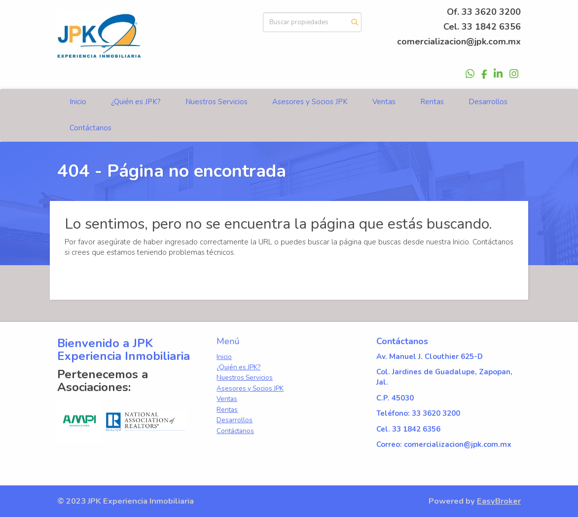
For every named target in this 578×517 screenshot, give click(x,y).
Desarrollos (488, 102)
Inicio (78, 102)
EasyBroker (499, 501)
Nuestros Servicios (216, 102)
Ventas (384, 102)
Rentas (432, 102)
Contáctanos (90, 128)
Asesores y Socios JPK (310, 102)
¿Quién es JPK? (136, 102)
